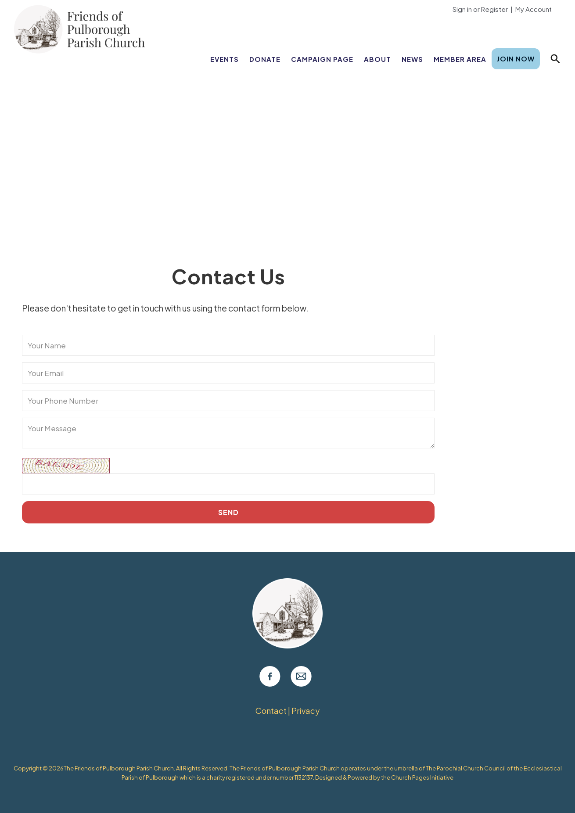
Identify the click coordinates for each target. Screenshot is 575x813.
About (377, 59)
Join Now (516, 58)
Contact (271, 711)
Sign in (462, 9)
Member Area (460, 59)
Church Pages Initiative (422, 777)
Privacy (305, 711)
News (412, 59)
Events (224, 59)
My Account (533, 9)
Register (494, 9)
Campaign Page (322, 59)
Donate (264, 59)
